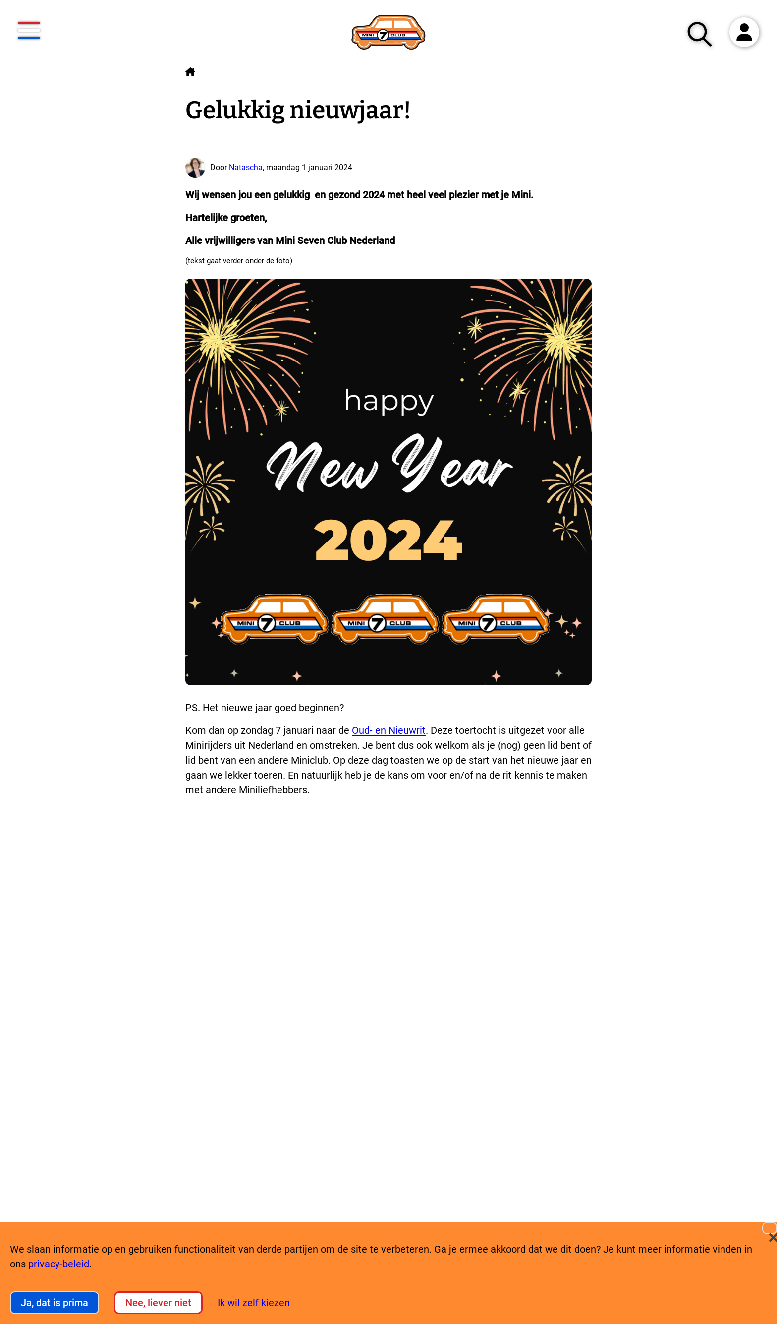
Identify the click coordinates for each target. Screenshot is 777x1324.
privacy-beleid (58, 1264)
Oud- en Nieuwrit (389, 730)
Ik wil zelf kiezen (254, 1303)
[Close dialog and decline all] (769, 1228)
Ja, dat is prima (54, 1303)
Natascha (246, 167)
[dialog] (388, 1273)
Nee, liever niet (158, 1303)
